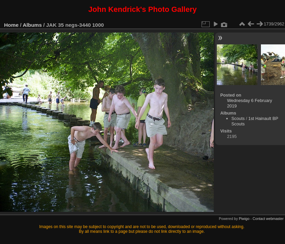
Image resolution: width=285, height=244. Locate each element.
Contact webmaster (268, 219)
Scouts (238, 118)
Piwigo (244, 219)
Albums (32, 25)
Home (11, 25)
